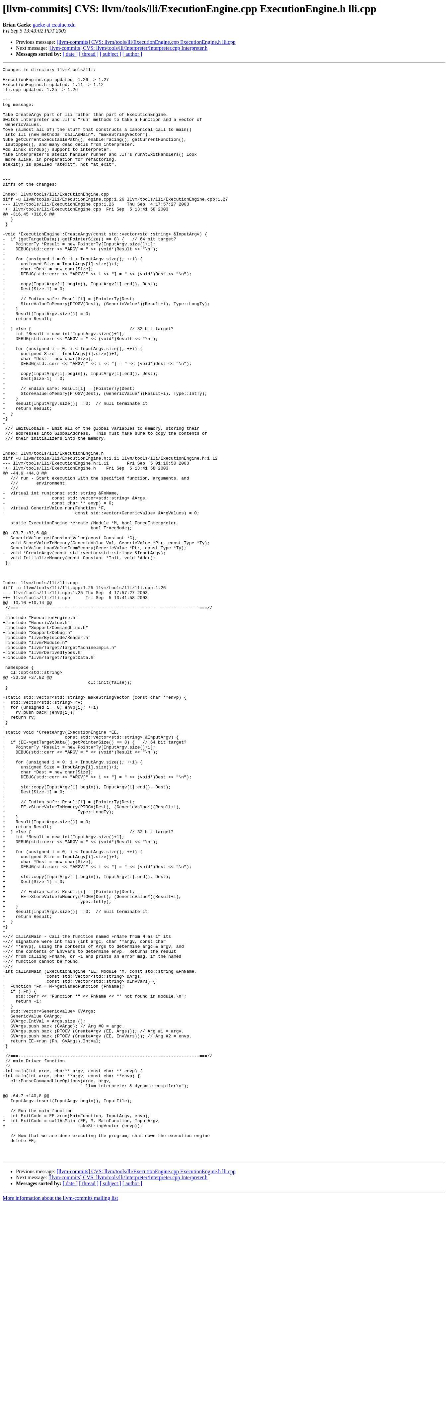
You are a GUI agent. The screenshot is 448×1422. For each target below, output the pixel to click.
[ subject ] (110, 54)
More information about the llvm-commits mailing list (60, 1416)
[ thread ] (89, 54)
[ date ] (70, 54)
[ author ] (132, 54)
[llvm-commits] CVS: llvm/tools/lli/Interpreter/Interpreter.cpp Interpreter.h (127, 48)
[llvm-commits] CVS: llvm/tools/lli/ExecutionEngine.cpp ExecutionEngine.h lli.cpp (146, 42)
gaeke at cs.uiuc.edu (54, 25)
